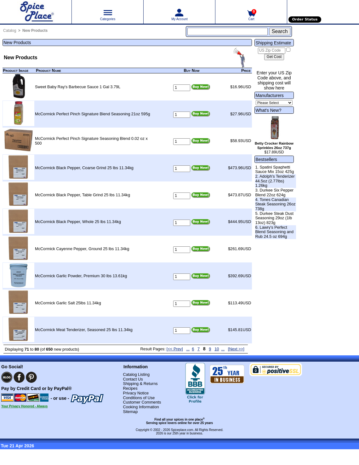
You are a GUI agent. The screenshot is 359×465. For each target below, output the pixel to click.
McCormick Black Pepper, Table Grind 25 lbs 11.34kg (82, 194)
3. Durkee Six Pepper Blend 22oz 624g (274, 192)
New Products (35, 30)
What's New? (268, 110)
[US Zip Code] (271, 51)
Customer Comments (142, 402)
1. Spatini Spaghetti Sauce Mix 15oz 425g (274, 169)
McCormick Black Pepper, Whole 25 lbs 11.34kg (78, 221)
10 (216, 349)
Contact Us (133, 379)
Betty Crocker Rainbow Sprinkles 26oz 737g (274, 145)
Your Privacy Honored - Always (24, 406)
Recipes (130, 388)
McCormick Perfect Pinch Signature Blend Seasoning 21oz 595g (92, 114)
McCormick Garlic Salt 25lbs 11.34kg (68, 303)
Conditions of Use (139, 397)
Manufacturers (269, 95)
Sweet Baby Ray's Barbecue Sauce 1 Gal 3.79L (77, 86)
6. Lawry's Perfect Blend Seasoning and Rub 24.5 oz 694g (274, 232)
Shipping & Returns (140, 383)
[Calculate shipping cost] (274, 57)
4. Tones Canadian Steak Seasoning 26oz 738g (275, 204)
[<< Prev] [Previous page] (175, 349)
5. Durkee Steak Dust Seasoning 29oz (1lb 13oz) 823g (274, 218)
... (188, 349)
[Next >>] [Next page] (236, 349)
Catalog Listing (136, 374)
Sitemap (130, 411)
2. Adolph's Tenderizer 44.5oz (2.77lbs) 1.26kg (274, 181)
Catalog (9, 30)
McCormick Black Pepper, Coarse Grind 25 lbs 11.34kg (84, 167)
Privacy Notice (136, 393)
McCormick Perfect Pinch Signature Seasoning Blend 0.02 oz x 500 (91, 141)
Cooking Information (141, 407)
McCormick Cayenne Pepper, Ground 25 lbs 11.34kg (82, 248)
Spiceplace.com (182, 430)
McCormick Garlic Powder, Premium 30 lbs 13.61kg (81, 275)
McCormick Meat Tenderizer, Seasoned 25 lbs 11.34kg (84, 329)
